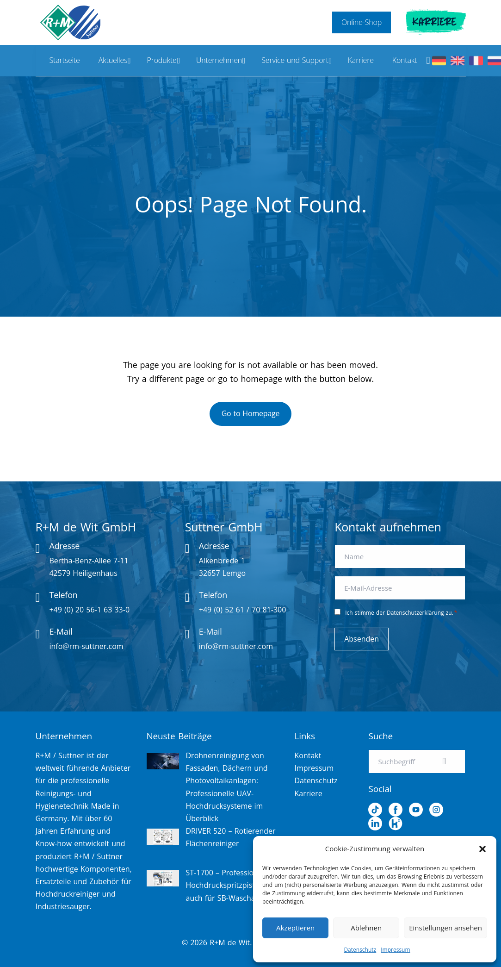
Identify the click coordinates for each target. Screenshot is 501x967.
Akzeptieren (295, 927)
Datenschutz (360, 950)
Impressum (395, 950)
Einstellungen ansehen (445, 927)
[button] (482, 849)
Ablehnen (366, 927)
